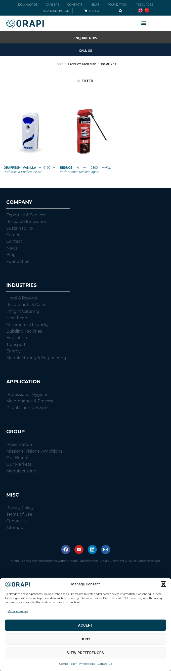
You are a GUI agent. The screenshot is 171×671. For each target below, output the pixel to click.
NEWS (95, 4)
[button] (163, 584)
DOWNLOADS (27, 4)
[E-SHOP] (85, 10)
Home (59, 64)
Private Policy (87, 663)
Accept (85, 625)
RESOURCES (144, 4)
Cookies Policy (67, 663)
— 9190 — (29, 170)
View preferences (85, 653)
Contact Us (105, 663)
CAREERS (52, 4)
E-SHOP (94, 11)
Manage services (18, 611)
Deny (85, 639)
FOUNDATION (117, 4)
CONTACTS (74, 4)
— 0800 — (85, 170)
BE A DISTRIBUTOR (56, 11)
